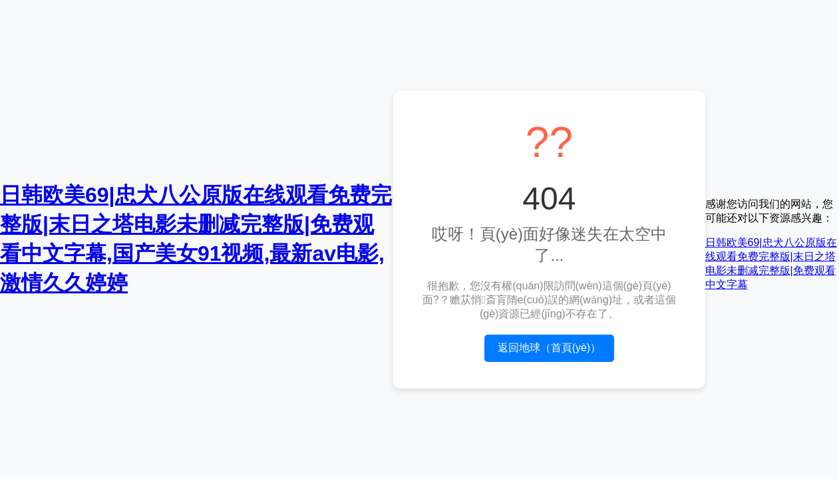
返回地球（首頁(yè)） (549, 347)
